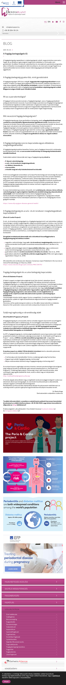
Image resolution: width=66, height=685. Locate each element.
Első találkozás (11, 614)
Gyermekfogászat (12, 632)
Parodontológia (11, 624)
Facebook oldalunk (47, 409)
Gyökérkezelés (11, 639)
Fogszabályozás (12, 596)
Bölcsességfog (11, 619)
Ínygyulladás (10, 622)
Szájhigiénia (10, 617)
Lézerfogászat (11, 654)
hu (45, 22)
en (49, 22)
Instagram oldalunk (11, 411)
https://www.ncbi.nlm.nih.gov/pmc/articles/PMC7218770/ (22, 264)
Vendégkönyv (11, 668)
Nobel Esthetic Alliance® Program (20, 662)
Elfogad (6, 681)
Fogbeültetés (11, 652)
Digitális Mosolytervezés (16, 589)
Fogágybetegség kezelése (16, 582)
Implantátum (10, 629)
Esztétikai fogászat (13, 637)
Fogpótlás (9, 602)
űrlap (15, 405)
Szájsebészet (11, 627)
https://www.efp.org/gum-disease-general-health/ (21, 203)
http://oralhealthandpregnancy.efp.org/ (16, 376)
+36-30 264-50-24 (11, 30)
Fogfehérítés (10, 634)
